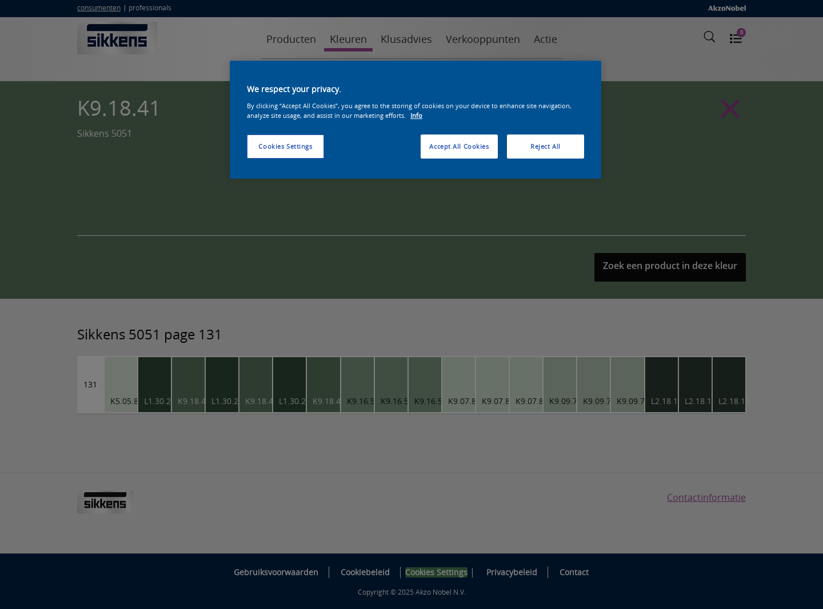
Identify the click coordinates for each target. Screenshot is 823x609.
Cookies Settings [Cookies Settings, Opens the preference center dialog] (285, 146)
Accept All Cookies (459, 146)
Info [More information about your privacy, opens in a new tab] (416, 115)
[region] (415, 120)
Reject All (545, 146)
